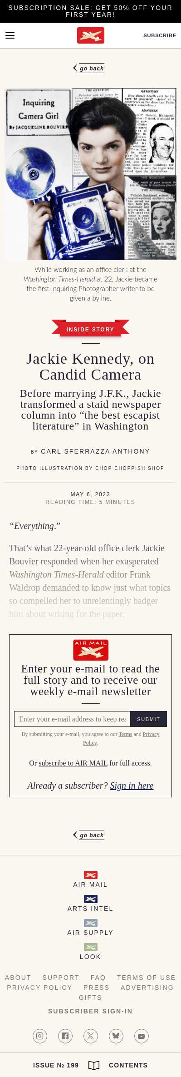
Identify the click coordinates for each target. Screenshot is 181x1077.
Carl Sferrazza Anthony (95, 451)
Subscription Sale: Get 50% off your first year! (90, 11)
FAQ (98, 977)
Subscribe (159, 35)
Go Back (91, 68)
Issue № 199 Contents (90, 1065)
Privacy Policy (40, 987)
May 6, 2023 (90, 494)
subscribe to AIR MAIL (73, 763)
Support (61, 977)
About (18, 977)
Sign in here (132, 785)
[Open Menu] (10, 35)
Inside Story (91, 329)
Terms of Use (146, 977)
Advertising (147, 987)
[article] (90, 451)
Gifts (91, 997)
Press (96, 987)
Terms (125, 734)
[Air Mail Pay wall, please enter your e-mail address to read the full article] (90, 715)
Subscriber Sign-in (90, 1011)
